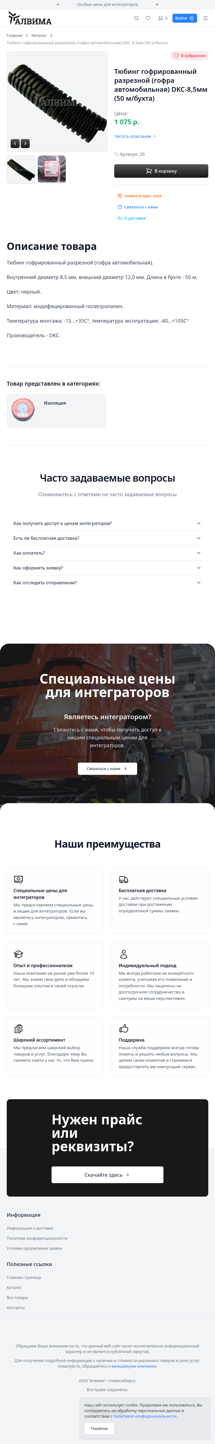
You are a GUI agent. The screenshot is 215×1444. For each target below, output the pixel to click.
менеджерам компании (133, 1366)
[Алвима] (29, 17)
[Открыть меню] (205, 18)
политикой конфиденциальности (144, 1416)
